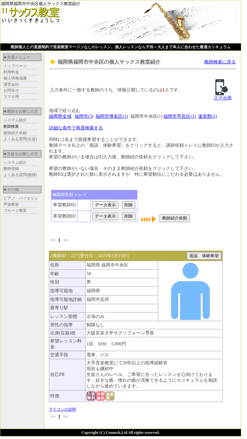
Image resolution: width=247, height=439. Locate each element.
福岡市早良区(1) (179, 116)
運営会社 (11, 84)
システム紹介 (15, 120)
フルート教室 (15, 210)
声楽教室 (11, 204)
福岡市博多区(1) (112, 116)
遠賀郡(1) (207, 116)
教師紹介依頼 (15, 133)
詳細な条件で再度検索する (76, 128)
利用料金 (11, 72)
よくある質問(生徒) (20, 139)
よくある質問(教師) (20, 175)
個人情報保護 (15, 78)
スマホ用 (11, 96)
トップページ (15, 66)
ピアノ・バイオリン (21, 198)
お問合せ (11, 90)
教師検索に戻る (220, 62)
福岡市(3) (84, 116)
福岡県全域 (60, 116)
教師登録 (11, 168)
